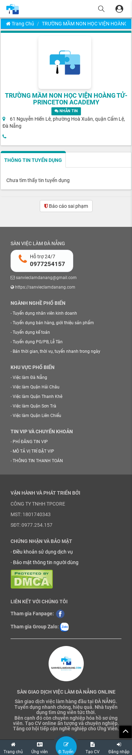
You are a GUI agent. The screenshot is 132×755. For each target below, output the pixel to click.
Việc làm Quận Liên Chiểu (37, 415)
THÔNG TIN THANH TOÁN (38, 460)
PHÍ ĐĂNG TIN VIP (30, 441)
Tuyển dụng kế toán (31, 332)
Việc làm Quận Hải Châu (36, 387)
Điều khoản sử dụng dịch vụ (43, 552)
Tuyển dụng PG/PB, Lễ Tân (38, 341)
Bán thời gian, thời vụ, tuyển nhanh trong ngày (56, 351)
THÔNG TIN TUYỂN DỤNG (33, 160)
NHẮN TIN (66, 111)
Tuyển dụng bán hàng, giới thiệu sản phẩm (53, 322)
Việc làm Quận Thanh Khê (37, 396)
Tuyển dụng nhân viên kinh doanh (45, 313)
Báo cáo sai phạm (66, 206)
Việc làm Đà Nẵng (30, 377)
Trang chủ (20, 23)
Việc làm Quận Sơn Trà (34, 406)
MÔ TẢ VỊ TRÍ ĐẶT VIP (33, 451)
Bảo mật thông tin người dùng (45, 562)
